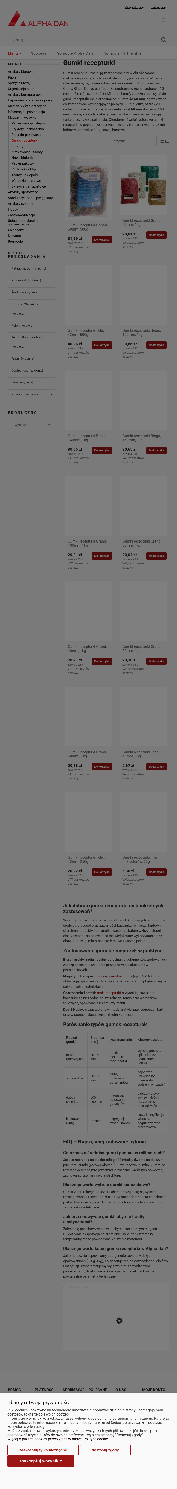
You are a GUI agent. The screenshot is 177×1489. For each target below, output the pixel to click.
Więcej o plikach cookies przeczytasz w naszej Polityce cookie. (58, 1439)
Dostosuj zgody (105, 1450)
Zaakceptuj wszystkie (40, 1460)
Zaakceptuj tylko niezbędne (43, 1450)
